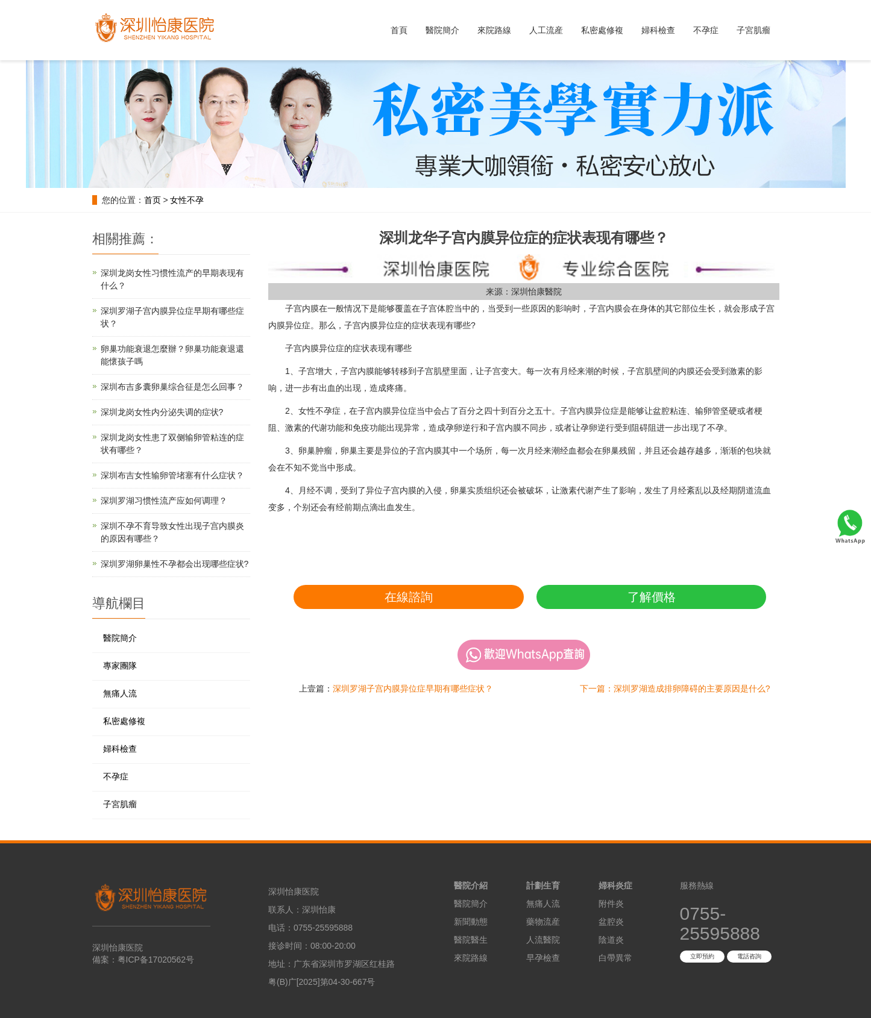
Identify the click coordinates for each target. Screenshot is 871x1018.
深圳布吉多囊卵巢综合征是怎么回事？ (172, 387)
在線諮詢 (409, 597)
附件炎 (611, 903)
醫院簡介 (442, 30)
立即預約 (702, 956)
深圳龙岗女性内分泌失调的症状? (162, 412)
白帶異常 (615, 958)
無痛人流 (120, 693)
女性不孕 (187, 200)
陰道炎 (611, 940)
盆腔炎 (611, 921)
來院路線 (494, 30)
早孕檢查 (543, 958)
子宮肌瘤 (753, 30)
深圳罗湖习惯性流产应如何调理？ (164, 500)
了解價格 (651, 597)
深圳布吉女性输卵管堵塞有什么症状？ (172, 475)
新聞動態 (471, 921)
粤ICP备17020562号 (156, 959)
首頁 (399, 30)
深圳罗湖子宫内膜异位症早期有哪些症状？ (413, 688)
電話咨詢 (749, 956)
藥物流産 (543, 921)
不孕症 (705, 30)
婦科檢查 (658, 30)
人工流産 (546, 30)
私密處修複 (602, 30)
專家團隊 (120, 665)
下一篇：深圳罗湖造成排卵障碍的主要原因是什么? (675, 688)
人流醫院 (543, 940)
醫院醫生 (471, 940)
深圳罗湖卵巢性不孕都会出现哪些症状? (175, 564)
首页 (152, 200)
